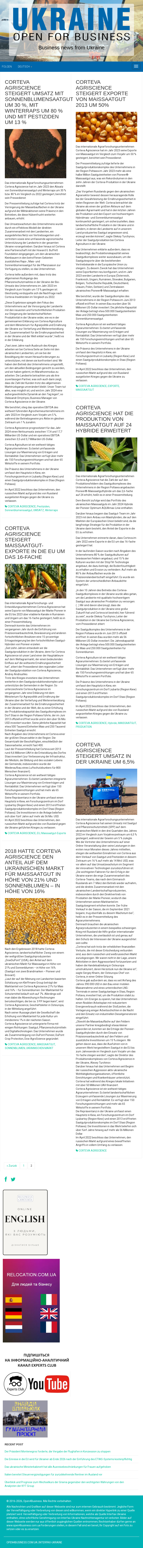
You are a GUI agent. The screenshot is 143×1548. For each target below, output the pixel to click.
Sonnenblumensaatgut (18, 510)
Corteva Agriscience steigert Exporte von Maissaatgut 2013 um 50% (102, 93)
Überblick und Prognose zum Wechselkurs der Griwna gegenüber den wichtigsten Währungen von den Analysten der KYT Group (64, 1484)
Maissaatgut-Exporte (53, 833)
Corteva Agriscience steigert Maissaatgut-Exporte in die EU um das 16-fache (35, 542)
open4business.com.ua (22, 1542)
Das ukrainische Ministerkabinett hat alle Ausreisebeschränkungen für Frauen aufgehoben (58, 1466)
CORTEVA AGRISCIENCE (22, 506)
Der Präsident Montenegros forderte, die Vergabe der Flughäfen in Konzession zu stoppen (58, 1451)
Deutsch (25, 66)
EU (38, 833)
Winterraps (51, 510)
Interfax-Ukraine (50, 1542)
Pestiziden (43, 506)
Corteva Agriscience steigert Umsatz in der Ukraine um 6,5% (105, 753)
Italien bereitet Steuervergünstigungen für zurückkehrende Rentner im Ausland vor (53, 1474)
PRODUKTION (84, 726)
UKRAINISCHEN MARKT (39, 1048)
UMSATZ (38, 510)
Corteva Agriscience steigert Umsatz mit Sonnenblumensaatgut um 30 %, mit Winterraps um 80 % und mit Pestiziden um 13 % (39, 102)
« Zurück (12, 1165)
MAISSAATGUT (85, 389)
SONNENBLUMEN (15, 1048)
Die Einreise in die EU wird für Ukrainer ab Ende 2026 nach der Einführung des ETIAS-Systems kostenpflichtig (68, 1459)
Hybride (112, 723)
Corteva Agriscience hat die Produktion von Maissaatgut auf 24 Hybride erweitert (104, 419)
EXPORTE (113, 386)
